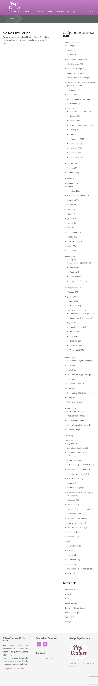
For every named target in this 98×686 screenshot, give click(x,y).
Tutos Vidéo (70, 617)
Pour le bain (74, 331)
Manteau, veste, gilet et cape (79, 374)
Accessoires (70, 42)
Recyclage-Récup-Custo (75, 608)
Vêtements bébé (76, 281)
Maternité (71, 379)
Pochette (73, 148)
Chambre (71, 191)
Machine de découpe (76, 527)
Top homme (72, 429)
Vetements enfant (74, 310)
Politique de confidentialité (13, 668)
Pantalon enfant (76, 327)
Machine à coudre (74, 523)
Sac (68, 108)
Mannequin (72, 536)
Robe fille (73, 341)
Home (11, 18)
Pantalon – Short (74, 383)
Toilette (70, 168)
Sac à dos (74, 152)
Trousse (70, 172)
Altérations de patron (76, 448)
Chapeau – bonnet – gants (80, 313)
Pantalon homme (74, 420)
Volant (70, 573)
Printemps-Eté (71, 603)
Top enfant (74, 345)
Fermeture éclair (74, 513)
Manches (71, 532)
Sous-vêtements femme (77, 393)
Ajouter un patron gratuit (83, 11)
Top (69, 397)
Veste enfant (75, 350)
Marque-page (72, 90)
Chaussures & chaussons (80, 318)
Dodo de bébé (75, 276)
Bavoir (72, 267)
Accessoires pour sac (78, 111)
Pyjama (73, 336)
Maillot (70, 370)
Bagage (73, 116)
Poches (70, 550)
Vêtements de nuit (74, 402)
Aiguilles (70, 443)
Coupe (70, 483)
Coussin (70, 200)
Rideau (70, 237)
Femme (68, 357)
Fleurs (69, 214)
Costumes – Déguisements (78, 361)
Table (69, 250)
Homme (68, 408)
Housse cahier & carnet (77, 77)
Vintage (68, 621)
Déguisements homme (76, 416)
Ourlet (69, 541)
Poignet (70, 555)
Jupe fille (73, 322)
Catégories (27, 11)
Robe (69, 388)
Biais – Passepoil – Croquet (78, 465)
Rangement (72, 232)
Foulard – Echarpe (74, 68)
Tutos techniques (72, 440)
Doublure (71, 500)
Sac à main (74, 157)
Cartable (73, 134)
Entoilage (71, 504)
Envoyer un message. (45, 658)
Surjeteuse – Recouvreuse (78, 569)
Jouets (70, 296)
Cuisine (70, 204)
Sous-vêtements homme (77, 425)
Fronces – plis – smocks (77, 518)
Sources (41, 11)
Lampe (70, 223)
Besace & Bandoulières (79, 125)
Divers (70, 209)
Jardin (69, 218)
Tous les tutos (14, 11)
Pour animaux (73, 103)
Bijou (69, 45)
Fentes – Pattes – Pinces (77, 509)
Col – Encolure (73, 478)
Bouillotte (71, 50)
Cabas (72, 130)
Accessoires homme (75, 411)
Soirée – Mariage (72, 612)
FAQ (50, 11)
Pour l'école (72, 305)
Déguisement (72, 287)
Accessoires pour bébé (79, 263)
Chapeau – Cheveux (75, 59)
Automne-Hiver (71, 589)
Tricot (67, 435)
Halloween (69, 594)
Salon (69, 246)
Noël (69, 227)
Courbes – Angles (74, 487)
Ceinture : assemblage (76, 474)
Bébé (69, 260)
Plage (69, 94)
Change (73, 272)
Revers (70, 564)
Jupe (69, 365)
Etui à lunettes (73, 64)
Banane (73, 120)
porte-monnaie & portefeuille (79, 99)
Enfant (68, 256)
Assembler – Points (75, 460)
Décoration (70, 183)
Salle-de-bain (72, 241)
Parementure (72, 546)
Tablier (70, 163)
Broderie (68, 178)
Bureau (70, 186)
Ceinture (70, 55)
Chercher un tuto (62, 11)
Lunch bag (74, 143)
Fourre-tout (74, 139)
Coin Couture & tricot (76, 195)
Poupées (71, 301)
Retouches (71, 559)
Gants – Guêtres (74, 73)
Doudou (70, 292)
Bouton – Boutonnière (76, 469)
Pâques (68, 599)
